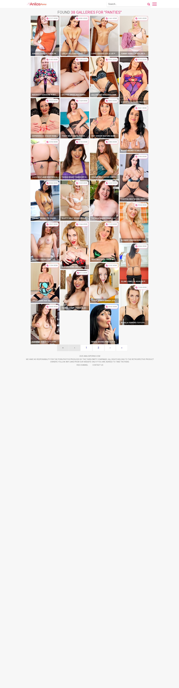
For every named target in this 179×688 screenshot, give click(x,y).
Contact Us (97, 684)
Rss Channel (82, 684)
